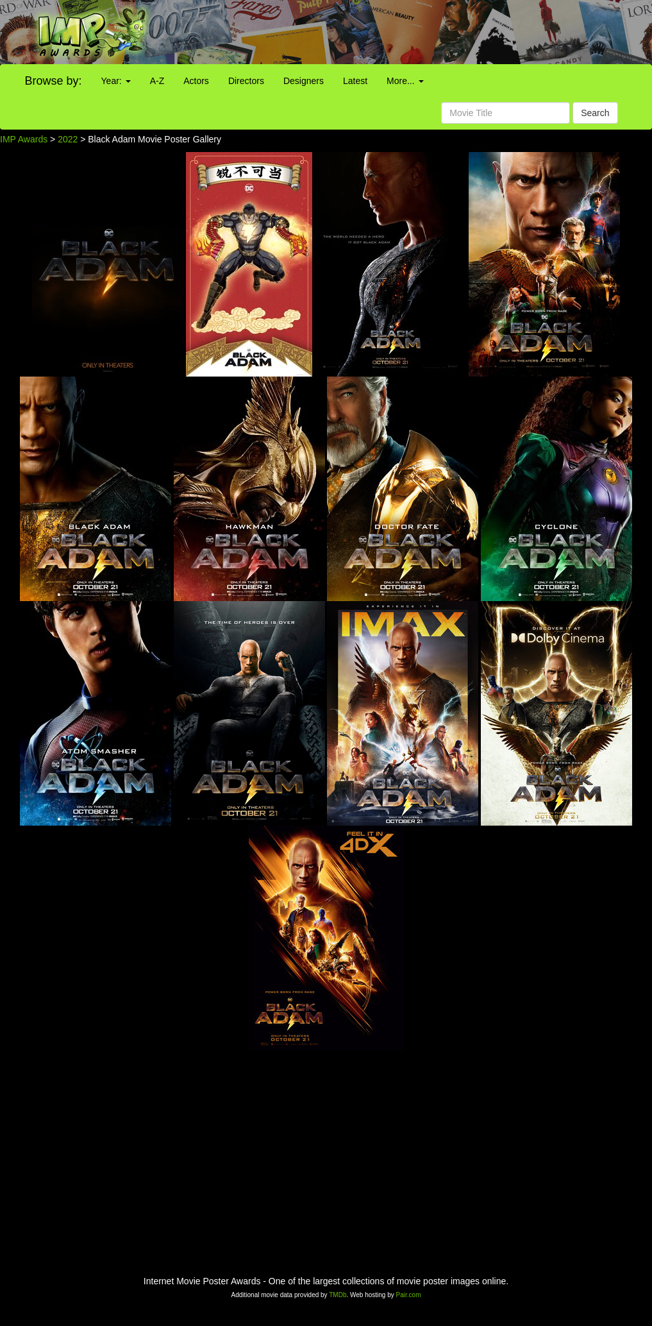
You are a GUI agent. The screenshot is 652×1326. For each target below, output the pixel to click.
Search (595, 113)
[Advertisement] (407, 32)
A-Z (157, 81)
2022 (68, 139)
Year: (116, 81)
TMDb (337, 1294)
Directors (246, 81)
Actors (196, 81)
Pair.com (408, 1294)
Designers (303, 81)
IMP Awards (23, 139)
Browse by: (53, 80)
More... (405, 81)
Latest (355, 81)
